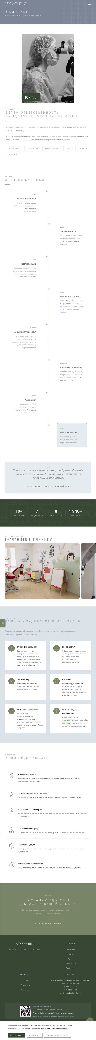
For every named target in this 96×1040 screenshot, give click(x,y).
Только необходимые (57, 1035)
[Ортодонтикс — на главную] (15, 3)
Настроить (34, 1035)
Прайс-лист (70, 968)
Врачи (70, 959)
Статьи (25, 980)
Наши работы (70, 963)
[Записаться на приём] (90, 1021)
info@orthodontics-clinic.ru (70, 993)
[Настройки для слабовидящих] (3, 623)
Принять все (16, 1035)
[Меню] (89, 3)
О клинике (70, 949)
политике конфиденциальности (55, 1028)
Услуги (70, 954)
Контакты (25, 990)
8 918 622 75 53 (70, 990)
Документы (25, 985)
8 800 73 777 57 (70, 986)
